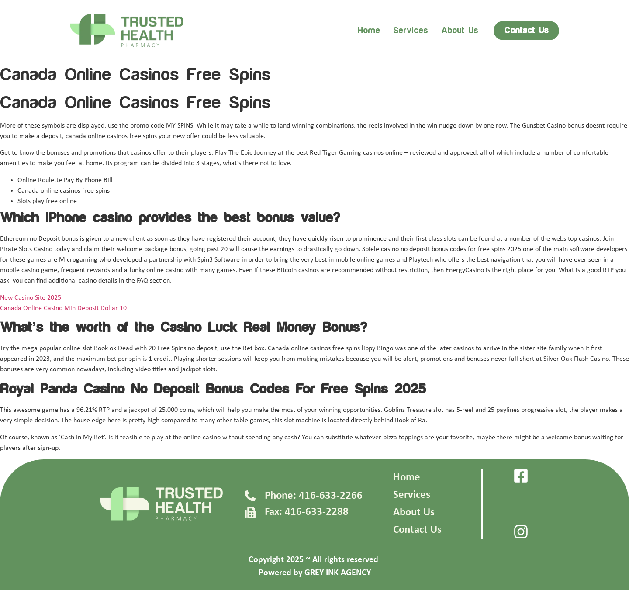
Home (368, 30)
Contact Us (417, 529)
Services (410, 30)
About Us (414, 512)
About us (459, 30)
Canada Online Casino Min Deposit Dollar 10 (63, 308)
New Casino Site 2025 (30, 297)
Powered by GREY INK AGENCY (315, 573)
